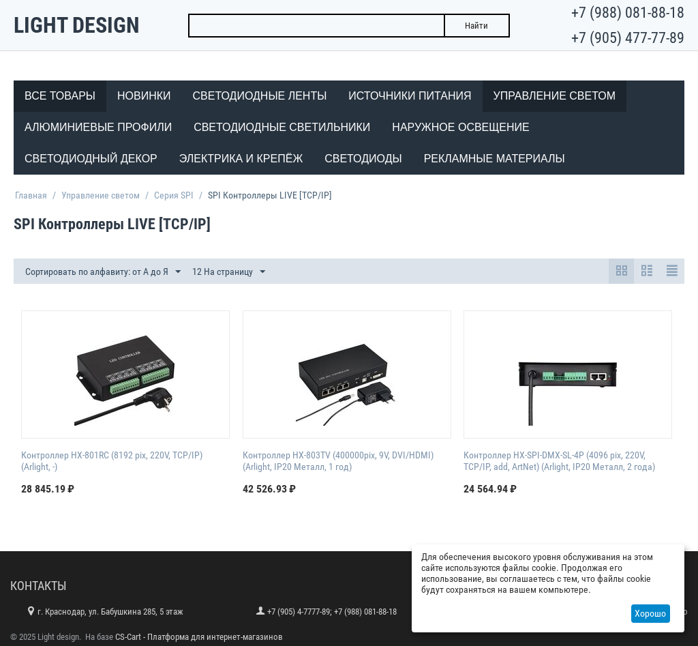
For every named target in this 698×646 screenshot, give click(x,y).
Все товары (60, 96)
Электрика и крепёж (241, 158)
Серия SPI (174, 195)
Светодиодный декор (91, 158)
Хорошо (650, 613)
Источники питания (409, 96)
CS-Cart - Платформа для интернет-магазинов (199, 637)
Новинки (144, 96)
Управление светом (555, 96)
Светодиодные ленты (260, 96)
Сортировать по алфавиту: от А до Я (103, 272)
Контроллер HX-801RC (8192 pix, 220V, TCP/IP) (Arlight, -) (111, 461)
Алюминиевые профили (98, 127)
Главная (31, 195)
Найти (476, 25)
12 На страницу (228, 272)
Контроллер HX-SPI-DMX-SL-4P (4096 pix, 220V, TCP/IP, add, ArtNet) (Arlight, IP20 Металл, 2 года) (559, 461)
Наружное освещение (460, 127)
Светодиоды (362, 158)
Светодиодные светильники (282, 127)
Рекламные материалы (494, 158)
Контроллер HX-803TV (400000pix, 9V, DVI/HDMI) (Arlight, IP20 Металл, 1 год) (338, 461)
